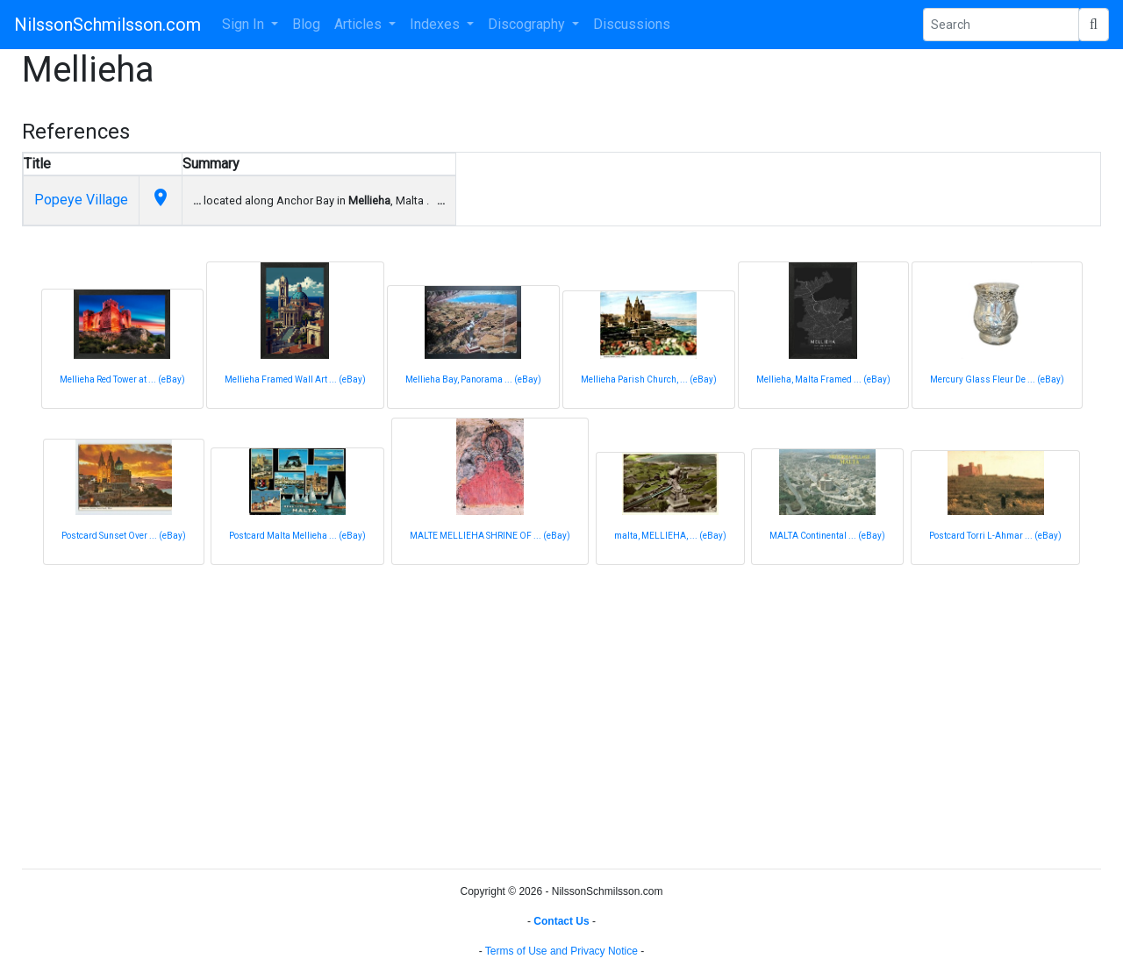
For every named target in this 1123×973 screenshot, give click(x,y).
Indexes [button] (436, 24)
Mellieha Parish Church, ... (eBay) (649, 379)
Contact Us (561, 921)
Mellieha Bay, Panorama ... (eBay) (473, 379)
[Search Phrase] (1001, 24)
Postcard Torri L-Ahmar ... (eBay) (995, 535)
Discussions (631, 24)
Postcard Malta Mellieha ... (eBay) (297, 535)
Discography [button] (528, 24)
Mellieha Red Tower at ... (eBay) (122, 379)
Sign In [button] (245, 24)
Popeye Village (81, 199)
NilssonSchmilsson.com (107, 24)
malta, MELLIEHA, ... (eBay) (670, 535)
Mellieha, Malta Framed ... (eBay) (823, 379)
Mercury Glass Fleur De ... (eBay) (997, 379)
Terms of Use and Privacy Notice (561, 951)
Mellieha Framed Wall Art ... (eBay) (295, 379)
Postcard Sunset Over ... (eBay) (123, 535)
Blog (306, 24)
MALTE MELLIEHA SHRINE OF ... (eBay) (490, 535)
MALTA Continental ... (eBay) (827, 535)
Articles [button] (359, 24)
